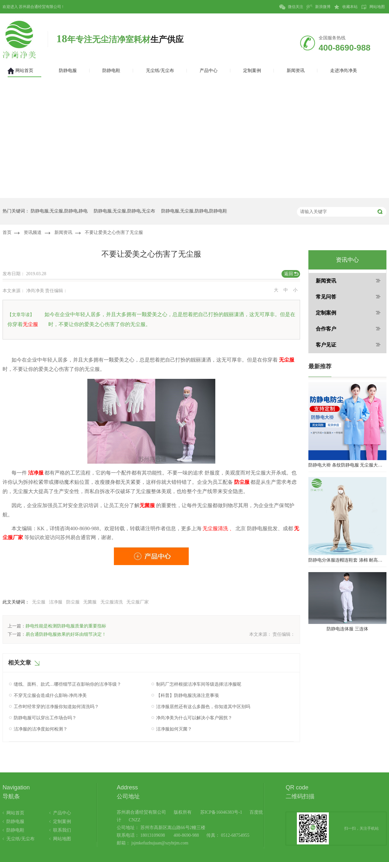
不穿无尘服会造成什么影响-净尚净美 (50, 695)
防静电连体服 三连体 (347, 629)
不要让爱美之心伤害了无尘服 (114, 232)
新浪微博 (318, 7)
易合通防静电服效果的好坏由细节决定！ (66, 634)
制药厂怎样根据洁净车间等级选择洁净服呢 (198, 684)
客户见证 (326, 344)
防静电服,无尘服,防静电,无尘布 (124, 211)
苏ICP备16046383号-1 (221, 812)
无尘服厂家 (137, 602)
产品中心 (62, 812)
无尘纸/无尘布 (20, 838)
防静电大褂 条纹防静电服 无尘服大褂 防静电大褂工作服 (347, 465)
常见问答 (326, 296)
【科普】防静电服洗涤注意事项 (187, 695)
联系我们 (62, 830)
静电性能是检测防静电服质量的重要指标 (66, 626)
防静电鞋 (15, 830)
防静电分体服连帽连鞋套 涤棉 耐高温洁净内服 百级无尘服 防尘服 (347, 560)
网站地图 (373, 7)
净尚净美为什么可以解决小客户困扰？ (194, 717)
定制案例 (326, 312)
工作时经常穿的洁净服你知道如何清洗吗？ (56, 706)
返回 (288, 273)
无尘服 (38, 602)
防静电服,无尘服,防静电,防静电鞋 (194, 211)
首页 (7, 232)
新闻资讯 (63, 232)
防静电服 (15, 821)
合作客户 (326, 328)
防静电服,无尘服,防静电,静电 (59, 211)
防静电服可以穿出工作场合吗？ (45, 717)
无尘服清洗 (111, 602)
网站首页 (15, 812)
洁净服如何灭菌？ (174, 729)
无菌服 (90, 602)
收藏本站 (346, 7)
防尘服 (73, 602)
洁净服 (55, 602)
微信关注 (291, 7)
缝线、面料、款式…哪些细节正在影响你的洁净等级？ (67, 684)
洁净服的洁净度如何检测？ (40, 729)
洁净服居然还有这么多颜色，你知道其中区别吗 (203, 706)
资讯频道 (33, 232)
